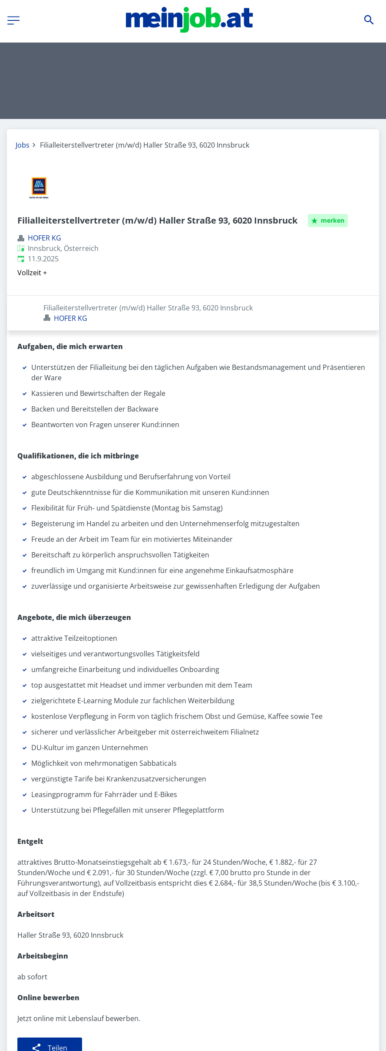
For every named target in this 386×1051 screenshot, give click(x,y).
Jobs (23, 145)
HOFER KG (44, 238)
